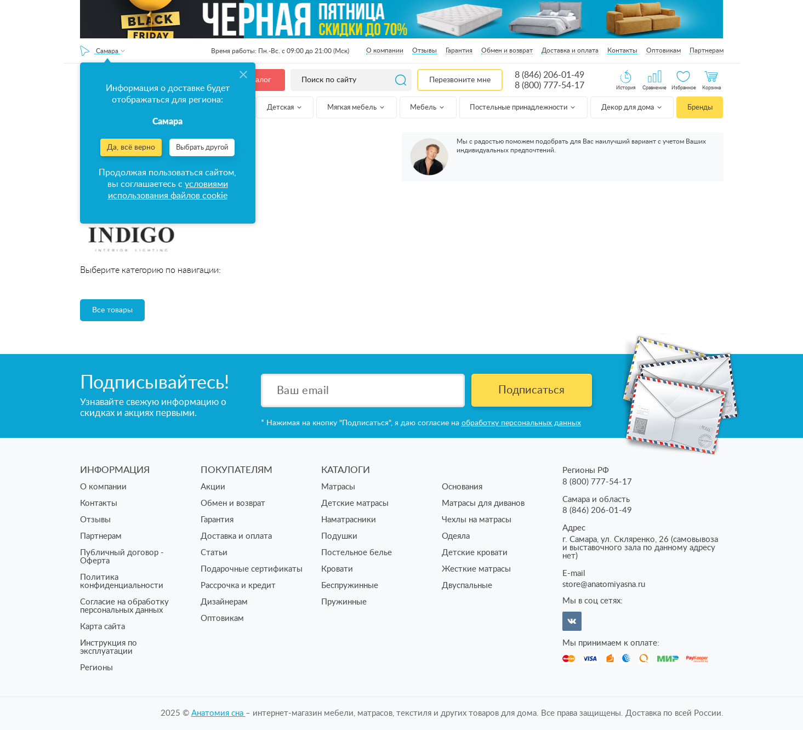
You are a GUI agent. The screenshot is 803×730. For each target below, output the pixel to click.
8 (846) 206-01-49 (549, 75)
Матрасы (338, 487)
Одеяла (456, 536)
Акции (213, 487)
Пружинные (344, 602)
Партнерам (707, 50)
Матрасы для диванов (483, 503)
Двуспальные (467, 585)
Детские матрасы (355, 503)
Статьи (214, 553)
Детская (285, 107)
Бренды (700, 107)
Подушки (339, 536)
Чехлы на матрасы (476, 520)
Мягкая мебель (356, 107)
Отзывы (424, 50)
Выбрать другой (202, 147)
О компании (384, 50)
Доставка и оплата (570, 50)
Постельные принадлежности (523, 107)
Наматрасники (348, 520)
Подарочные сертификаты (252, 569)
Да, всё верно (131, 147)
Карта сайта (102, 627)
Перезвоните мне (460, 80)
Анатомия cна (218, 713)
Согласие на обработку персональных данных (124, 606)
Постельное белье (356, 553)
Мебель (428, 107)
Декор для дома (632, 107)
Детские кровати (475, 553)
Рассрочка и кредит (238, 585)
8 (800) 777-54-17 (549, 85)
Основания (462, 487)
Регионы (96, 668)
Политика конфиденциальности (121, 581)
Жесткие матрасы (476, 569)
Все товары (112, 310)
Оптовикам (663, 50)
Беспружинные (349, 585)
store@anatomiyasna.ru (603, 584)
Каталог (257, 80)
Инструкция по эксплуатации (108, 647)
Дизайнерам (224, 602)
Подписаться (531, 390)
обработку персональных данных (521, 423)
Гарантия (459, 50)
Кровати (337, 569)
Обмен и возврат (507, 50)
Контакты (622, 50)
